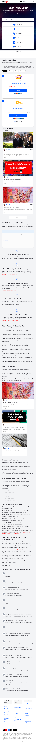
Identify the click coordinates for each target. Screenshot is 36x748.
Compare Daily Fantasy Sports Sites (9, 290)
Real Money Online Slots (7, 712)
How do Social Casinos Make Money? (12, 179)
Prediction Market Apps (18, 716)
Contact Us (27, 710)
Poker (16, 70)
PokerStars (5, 246)
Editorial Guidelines (28, 708)
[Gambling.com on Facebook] (9, 730)
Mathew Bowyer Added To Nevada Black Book (15, 152)
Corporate (26, 713)
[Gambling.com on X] (4, 730)
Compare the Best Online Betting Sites (10, 260)
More (28, 68)
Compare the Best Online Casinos (9, 274)
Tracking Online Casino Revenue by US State (13, 427)
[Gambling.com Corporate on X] (16, 730)
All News (18, 217)
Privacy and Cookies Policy (19, 741)
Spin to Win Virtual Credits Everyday (18, 112)
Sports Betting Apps (18, 707)
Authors (26, 706)
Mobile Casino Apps (7, 708)
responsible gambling (11, 482)
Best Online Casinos (6, 706)
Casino (4, 70)
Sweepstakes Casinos (6, 719)
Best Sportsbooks (18, 705)
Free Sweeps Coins (7, 724)
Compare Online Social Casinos (9, 306)
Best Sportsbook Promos (17, 710)
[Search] (18, 19)
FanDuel (5, 234)
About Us (26, 703)
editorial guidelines (18, 549)
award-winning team (8, 545)
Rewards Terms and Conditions (28, 722)
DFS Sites (16, 713)
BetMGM (5, 237)
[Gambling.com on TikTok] (14, 730)
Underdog (5, 240)
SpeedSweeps (6, 243)
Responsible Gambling (27, 716)
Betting (10, 70)
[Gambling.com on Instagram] (11, 730)
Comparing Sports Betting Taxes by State (13, 451)
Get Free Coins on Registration (18, 87)
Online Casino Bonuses (6, 715)
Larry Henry (8, 149)
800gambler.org (15, 533)
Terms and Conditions (7, 741)
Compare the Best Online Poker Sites (10, 320)
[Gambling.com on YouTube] (6, 730)
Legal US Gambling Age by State (11, 207)
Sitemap (26, 719)
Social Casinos (6, 721)
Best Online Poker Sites (18, 720)
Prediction (22, 70)
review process (23, 556)
